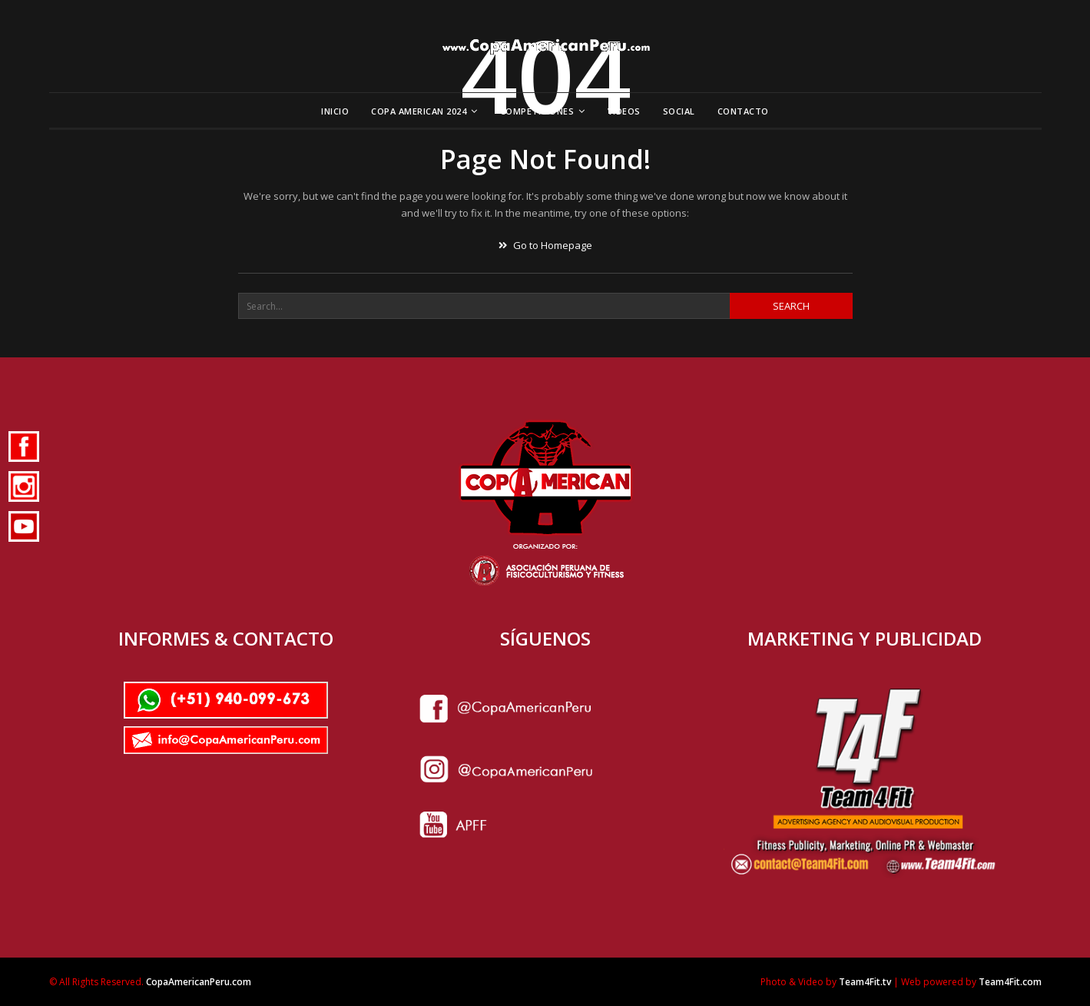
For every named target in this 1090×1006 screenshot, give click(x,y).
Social (679, 111)
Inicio (335, 111)
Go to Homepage (545, 245)
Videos (624, 111)
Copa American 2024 (418, 111)
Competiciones (537, 111)
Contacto (743, 111)
